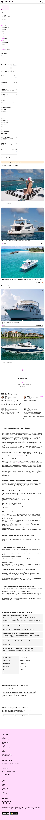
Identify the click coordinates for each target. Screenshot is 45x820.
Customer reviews (5, 768)
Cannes (3, 784)
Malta (3, 777)
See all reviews (22, 386)
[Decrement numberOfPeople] (11, 65)
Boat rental (7, 159)
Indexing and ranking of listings (7, 752)
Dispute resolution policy (6, 754)
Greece (3, 780)
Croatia (3, 779)
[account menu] (43, 2)
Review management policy (7, 755)
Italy (3, 781)
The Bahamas (29, 159)
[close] (42, 162)
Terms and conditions (6, 747)
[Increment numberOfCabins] (16, 68)
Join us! (3, 751)
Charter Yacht (4, 793)
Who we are (4, 738)
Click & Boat (3, 159)
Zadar (3, 785)
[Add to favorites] (42, 247)
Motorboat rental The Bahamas (9, 719)
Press (3, 741)
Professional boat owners (6, 743)
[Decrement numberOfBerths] (11, 71)
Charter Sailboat (5, 788)
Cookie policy (4, 746)
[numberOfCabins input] (14, 68)
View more (22, 418)
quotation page (20, 455)
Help (3, 737)
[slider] (2, 56)
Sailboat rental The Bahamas (35, 715)
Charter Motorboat (5, 789)
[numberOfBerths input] (14, 71)
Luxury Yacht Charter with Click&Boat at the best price (17, 159)
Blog (3, 756)
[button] (22, 277)
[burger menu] (40, 1)
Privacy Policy (4, 745)
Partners (3, 750)
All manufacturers (5, 794)
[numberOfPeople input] (14, 65)
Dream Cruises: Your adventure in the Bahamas (12, 692)
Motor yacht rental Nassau (29, 692)
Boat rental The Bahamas (8, 715)
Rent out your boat (5, 742)
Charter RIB (4, 792)
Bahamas (19, 462)
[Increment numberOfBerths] (16, 71)
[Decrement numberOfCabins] (11, 68)
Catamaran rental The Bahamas (21, 715)
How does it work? (5, 739)
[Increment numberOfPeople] (16, 65)
